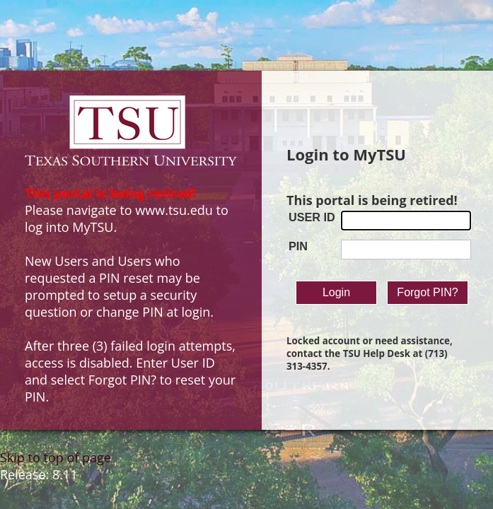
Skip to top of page (55, 457)
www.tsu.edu (174, 209)
